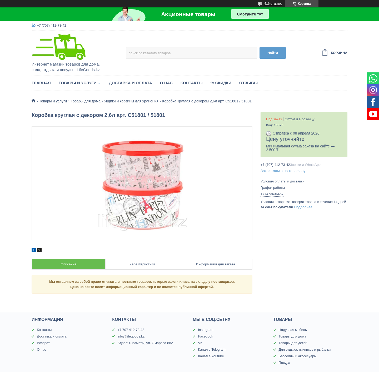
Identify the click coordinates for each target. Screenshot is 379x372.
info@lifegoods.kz (130, 336)
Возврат (43, 343)
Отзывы (248, 83)
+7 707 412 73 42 (130, 330)
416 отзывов (273, 4)
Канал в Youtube (211, 356)
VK (200, 343)
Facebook (205, 336)
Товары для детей (293, 343)
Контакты (192, 83)
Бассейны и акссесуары (298, 356)
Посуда (284, 363)
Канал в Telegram (211, 349)
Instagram (205, 330)
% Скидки (221, 83)
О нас (166, 83)
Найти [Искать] (272, 53)
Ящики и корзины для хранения (131, 101)
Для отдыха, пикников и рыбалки (305, 349)
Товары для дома (86, 101)
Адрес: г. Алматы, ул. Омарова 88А (145, 343)
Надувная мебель (293, 330)
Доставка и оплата (130, 83)
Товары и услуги (78, 83)
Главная (41, 83)
